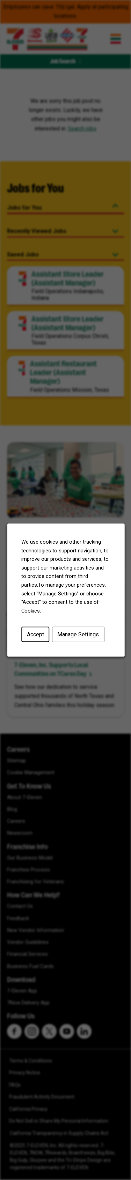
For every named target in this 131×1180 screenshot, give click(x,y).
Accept (35, 634)
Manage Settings (78, 634)
